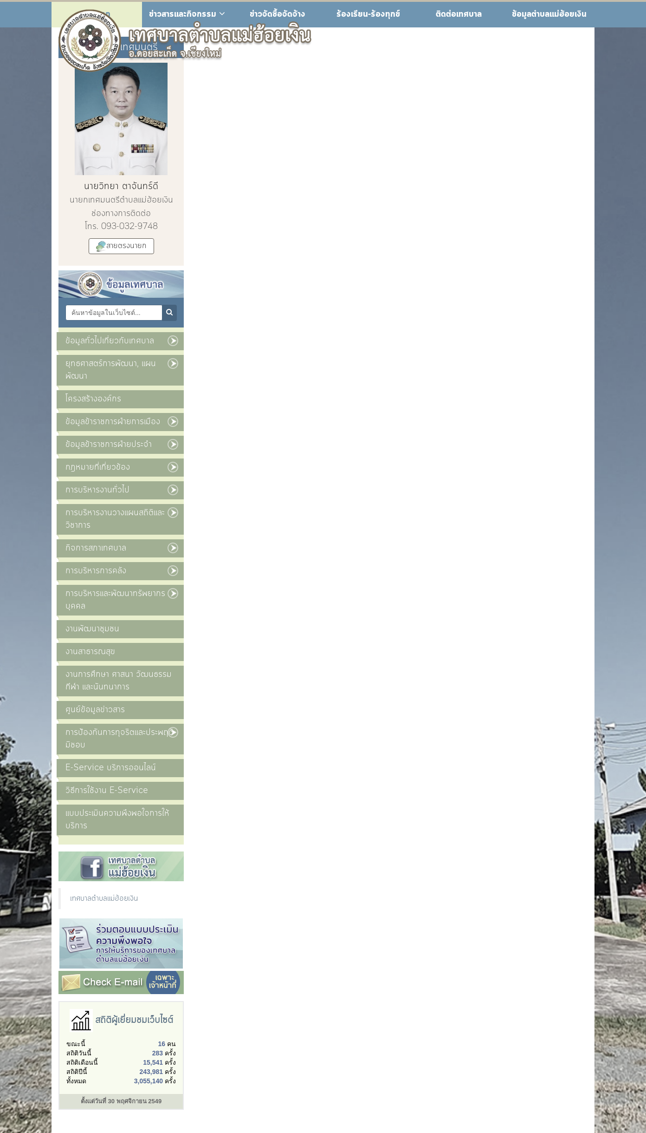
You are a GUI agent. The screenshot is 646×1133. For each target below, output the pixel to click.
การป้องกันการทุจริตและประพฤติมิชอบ (119, 739)
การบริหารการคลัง (95, 571)
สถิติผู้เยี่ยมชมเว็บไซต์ (134, 1020)
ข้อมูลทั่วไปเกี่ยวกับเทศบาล (109, 341)
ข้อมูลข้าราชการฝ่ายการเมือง (112, 422)
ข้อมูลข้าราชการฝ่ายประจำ (108, 445)
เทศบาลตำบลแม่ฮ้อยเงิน (104, 898)
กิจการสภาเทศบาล (95, 548)
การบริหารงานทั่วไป (97, 490)
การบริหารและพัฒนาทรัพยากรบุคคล (115, 600)
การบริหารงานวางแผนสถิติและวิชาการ (115, 519)
